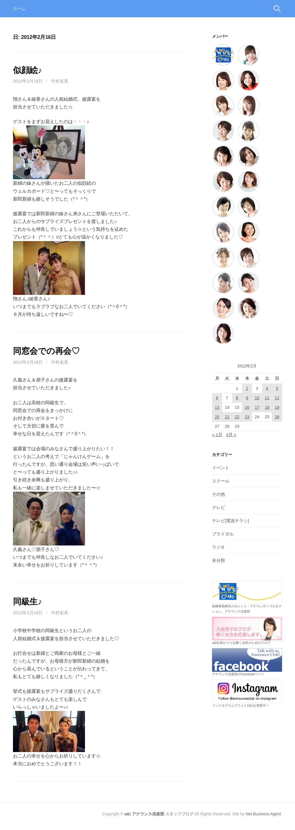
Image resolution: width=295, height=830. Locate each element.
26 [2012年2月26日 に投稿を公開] (277, 417)
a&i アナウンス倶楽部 (144, 814)
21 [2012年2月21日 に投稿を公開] (227, 417)
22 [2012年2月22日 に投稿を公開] (237, 417)
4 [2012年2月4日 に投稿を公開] (267, 388)
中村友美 (59, 81)
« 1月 (217, 434)
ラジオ (218, 547)
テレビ (218, 507)
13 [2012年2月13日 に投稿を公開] (217, 407)
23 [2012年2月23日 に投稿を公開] (247, 417)
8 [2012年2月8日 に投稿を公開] (237, 398)
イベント (220, 467)
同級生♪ (27, 601)
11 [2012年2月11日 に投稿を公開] (267, 398)
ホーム (19, 8)
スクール (220, 480)
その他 (218, 494)
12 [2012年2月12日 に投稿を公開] (277, 398)
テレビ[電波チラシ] (230, 520)
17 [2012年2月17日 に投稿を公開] (257, 407)
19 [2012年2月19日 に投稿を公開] (277, 407)
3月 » (231, 434)
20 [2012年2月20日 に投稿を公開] (217, 417)
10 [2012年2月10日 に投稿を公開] (257, 398)
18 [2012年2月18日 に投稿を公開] (267, 407)
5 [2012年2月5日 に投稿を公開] (277, 388)
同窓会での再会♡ (46, 351)
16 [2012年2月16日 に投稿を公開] (247, 407)
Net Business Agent (263, 814)
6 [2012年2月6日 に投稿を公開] (217, 398)
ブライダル (223, 533)
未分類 (218, 560)
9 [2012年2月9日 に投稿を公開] (247, 398)
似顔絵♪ (27, 70)
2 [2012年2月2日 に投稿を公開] (247, 388)
